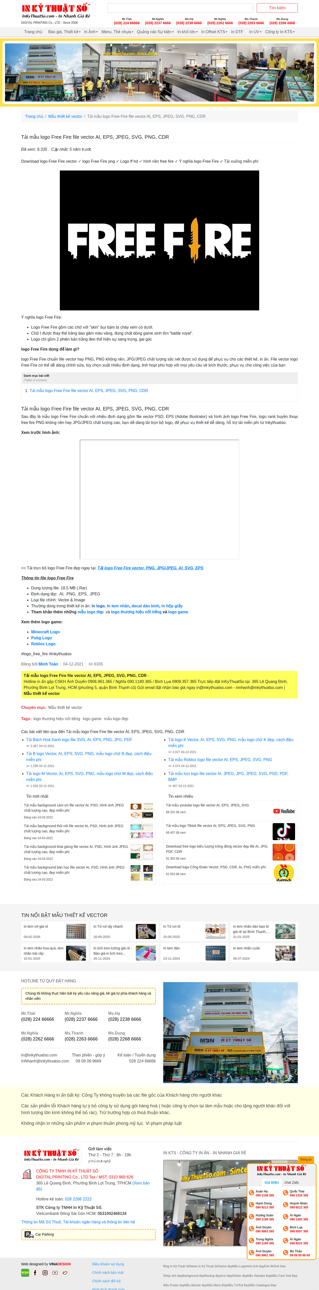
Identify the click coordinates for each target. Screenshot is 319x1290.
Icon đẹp (226, 1276)
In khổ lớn (186, 32)
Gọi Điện (271, 1182)
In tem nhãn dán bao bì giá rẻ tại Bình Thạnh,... (251, 929)
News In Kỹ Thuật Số (204, 1266)
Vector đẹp (225, 1266)
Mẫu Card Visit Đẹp (284, 1276)
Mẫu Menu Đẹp (217, 1285)
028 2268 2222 (78, 1199)
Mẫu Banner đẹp (195, 1285)
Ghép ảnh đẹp (172, 1276)
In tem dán (171, 948)
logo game (92, 719)
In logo (98, 606)
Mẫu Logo (239, 1266)
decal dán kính (145, 606)
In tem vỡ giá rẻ (36, 926)
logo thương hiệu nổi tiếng (137, 612)
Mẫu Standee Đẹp (259, 1276)
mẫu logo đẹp (91, 612)
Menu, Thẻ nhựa (116, 32)
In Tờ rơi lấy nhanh (108, 926)
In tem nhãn (118, 606)
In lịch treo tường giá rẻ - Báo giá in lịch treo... (112, 950)
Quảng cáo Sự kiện (154, 32)
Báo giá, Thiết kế (63, 32)
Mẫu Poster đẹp (173, 1285)
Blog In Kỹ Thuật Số (176, 1266)
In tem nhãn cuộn (246, 948)
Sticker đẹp (239, 1276)
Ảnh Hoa (280, 1266)
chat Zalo (291, 1182)
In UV (254, 32)
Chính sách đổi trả (107, 1281)
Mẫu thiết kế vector (65, 116)
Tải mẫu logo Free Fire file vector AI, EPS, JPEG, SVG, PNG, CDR (86, 391)
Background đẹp (193, 1276)
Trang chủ (33, 32)
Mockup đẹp (212, 1276)
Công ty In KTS (278, 32)
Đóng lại (307, 1160)
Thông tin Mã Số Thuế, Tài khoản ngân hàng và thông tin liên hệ (78, 1222)
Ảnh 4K (269, 1266)
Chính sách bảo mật (108, 1273)
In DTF (237, 32)
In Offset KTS (213, 32)
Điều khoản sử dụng (108, 1264)
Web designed (32, 1264)
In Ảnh (90, 32)
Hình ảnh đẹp (255, 1266)
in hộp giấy (172, 606)
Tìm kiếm (277, 8)
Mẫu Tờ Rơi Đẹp (238, 1285)
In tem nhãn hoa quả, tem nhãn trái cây (44, 950)
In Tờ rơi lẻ (171, 926)
